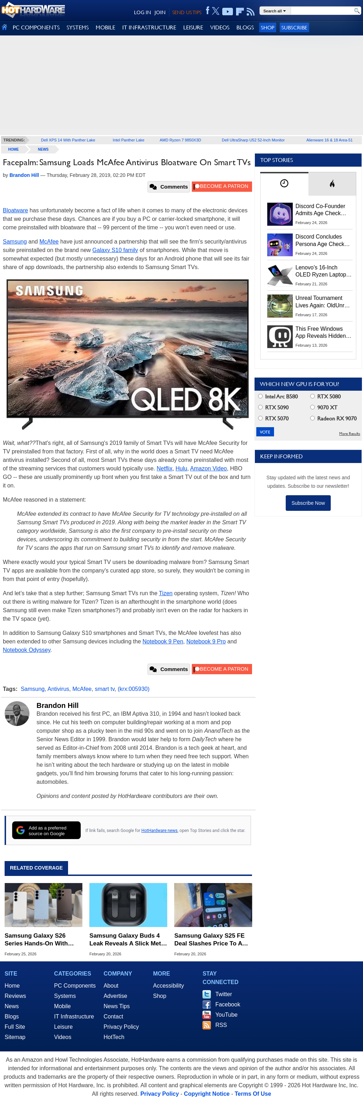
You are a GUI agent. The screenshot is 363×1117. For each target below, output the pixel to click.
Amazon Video (208, 468)
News (43, 149)
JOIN (160, 12)
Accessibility (168, 986)
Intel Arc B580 (278, 396)
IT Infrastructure (74, 1016)
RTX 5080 (325, 396)
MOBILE (105, 27)
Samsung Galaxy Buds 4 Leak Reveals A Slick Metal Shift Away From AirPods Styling (127, 940)
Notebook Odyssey (26, 650)
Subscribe (294, 27)
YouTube (226, 1015)
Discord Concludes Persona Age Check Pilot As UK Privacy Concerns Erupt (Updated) (320, 241)
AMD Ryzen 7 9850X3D (180, 140)
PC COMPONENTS (36, 27)
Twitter (223, 994)
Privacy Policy (121, 1027)
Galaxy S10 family (115, 250)
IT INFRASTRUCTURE (149, 27)
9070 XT (323, 407)
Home (12, 986)
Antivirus (58, 689)
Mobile (62, 1006)
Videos (63, 1037)
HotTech (114, 1037)
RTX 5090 (273, 407)
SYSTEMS (78, 27)
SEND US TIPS (186, 12)
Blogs (12, 1016)
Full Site (15, 1027)
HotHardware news (159, 830)
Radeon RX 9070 (333, 418)
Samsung (15, 242)
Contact (113, 1016)
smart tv (105, 689)
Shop (267, 27)
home (13, 149)
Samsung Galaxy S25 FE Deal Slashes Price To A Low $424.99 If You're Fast (211, 940)
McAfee (48, 242)
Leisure (63, 1027)
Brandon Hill (58, 705)
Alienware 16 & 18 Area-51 (329, 140)
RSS (221, 1025)
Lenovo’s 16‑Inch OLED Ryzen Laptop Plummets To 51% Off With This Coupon (322, 271)
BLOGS (245, 27)
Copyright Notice (207, 1094)
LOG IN (142, 12)
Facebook (227, 1004)
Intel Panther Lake (128, 140)
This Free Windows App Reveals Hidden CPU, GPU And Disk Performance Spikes (321, 333)
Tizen (166, 593)
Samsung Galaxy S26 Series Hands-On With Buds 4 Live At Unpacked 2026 (41, 940)
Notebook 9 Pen (163, 641)
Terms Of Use (253, 1094)
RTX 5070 (273, 418)
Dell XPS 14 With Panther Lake (68, 140)
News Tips (117, 1006)
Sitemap (15, 1037)
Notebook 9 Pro (206, 641)
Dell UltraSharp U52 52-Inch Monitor (253, 140)
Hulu (181, 468)
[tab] (284, 184)
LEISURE (193, 27)
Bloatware (15, 210)
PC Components (75, 986)
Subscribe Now (308, 503)
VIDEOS (219, 27)
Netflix (164, 468)
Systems (65, 996)
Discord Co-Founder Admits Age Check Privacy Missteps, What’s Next (320, 210)
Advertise (115, 996)
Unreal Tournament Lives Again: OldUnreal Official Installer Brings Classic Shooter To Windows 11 (324, 302)
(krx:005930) (134, 689)
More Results (349, 433)
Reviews (15, 996)
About (111, 986)
